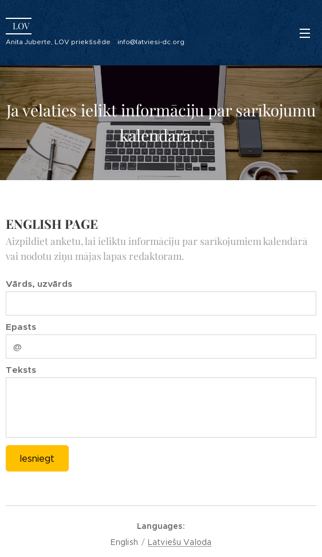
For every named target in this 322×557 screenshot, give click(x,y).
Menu (305, 33)
